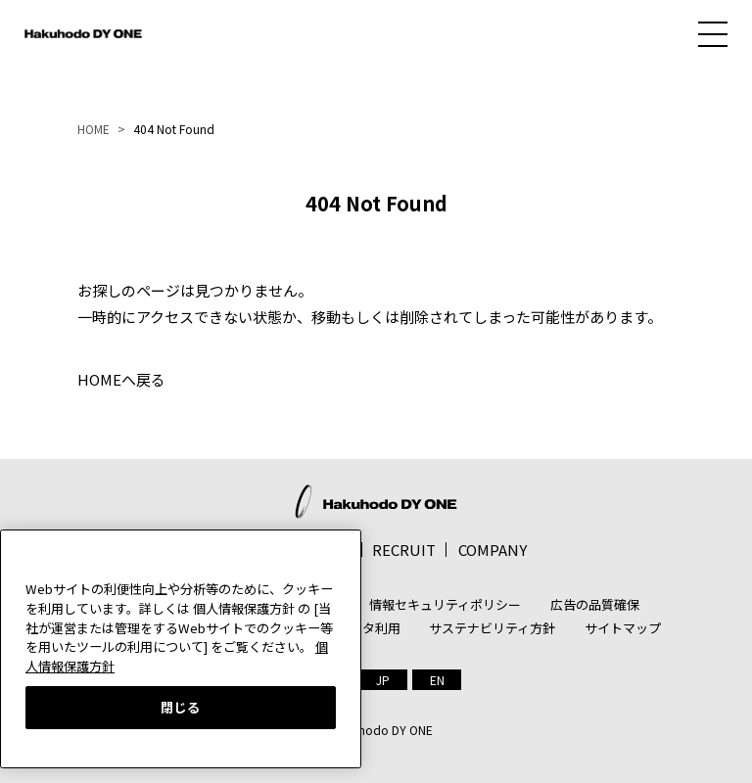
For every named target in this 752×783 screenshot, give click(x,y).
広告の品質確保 (594, 604)
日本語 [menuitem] (382, 680)
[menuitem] (382, 680)
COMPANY (492, 549)
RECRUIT (404, 549)
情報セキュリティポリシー (445, 604)
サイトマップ (623, 628)
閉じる (181, 707)
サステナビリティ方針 (492, 628)
